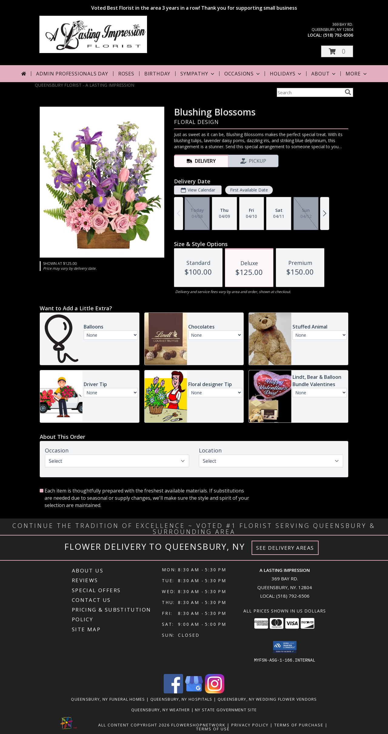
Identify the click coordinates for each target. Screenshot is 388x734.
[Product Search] (309, 92)
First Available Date (249, 190)
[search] (348, 92)
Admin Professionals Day (72, 73)
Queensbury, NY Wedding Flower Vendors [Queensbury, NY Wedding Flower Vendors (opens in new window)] (267, 699)
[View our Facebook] (173, 692)
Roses (126, 73)
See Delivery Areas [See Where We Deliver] (285, 547)
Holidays (286, 73)
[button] (337, 51)
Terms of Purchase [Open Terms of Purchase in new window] (298, 725)
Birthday (157, 73)
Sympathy (197, 73)
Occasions (242, 73)
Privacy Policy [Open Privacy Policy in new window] (250, 725)
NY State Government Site (226, 709)
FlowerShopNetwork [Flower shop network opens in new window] (198, 725)
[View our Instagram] (214, 692)
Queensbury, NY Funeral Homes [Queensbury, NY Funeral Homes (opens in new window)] (108, 699)
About (324, 73)
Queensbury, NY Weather (160, 709)
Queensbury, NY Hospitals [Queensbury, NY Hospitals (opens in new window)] (181, 699)
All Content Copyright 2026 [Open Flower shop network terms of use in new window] (134, 725)
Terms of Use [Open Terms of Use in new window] (213, 729)
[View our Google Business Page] (194, 692)
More (357, 73)
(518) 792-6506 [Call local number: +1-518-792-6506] (338, 35)
